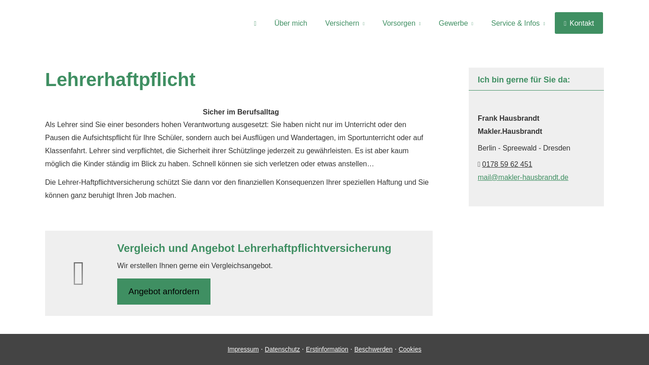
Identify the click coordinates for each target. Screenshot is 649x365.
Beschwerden (373, 349)
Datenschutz (282, 349)
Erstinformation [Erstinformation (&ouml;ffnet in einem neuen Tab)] (327, 349)
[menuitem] (255, 23)
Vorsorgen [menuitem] (399, 23)
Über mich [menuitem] (290, 23)
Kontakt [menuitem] (579, 23)
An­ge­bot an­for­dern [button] (163, 291)
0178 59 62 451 (507, 164)
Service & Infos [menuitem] (515, 23)
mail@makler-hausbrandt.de (523, 177)
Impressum (243, 349)
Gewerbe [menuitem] (453, 23)
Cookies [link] (409, 349)
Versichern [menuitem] (342, 23)
